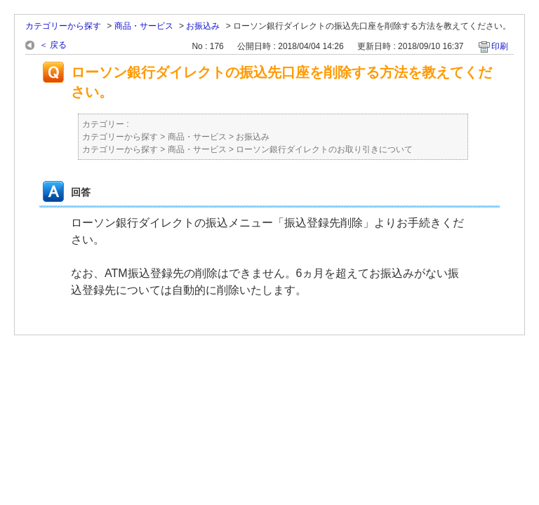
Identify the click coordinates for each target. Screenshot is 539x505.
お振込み (203, 26)
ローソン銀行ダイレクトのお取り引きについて (324, 149)
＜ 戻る (53, 45)
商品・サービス (143, 26)
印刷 (499, 46)
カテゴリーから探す (63, 26)
